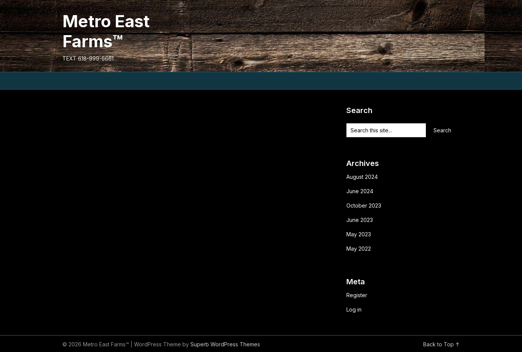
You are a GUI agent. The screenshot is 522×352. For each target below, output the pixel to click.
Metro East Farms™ (106, 31)
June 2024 (359, 191)
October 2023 (363, 205)
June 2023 (359, 220)
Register (356, 295)
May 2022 (358, 248)
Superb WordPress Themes (225, 344)
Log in (354, 309)
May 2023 (358, 234)
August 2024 (362, 177)
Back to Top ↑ (441, 344)
